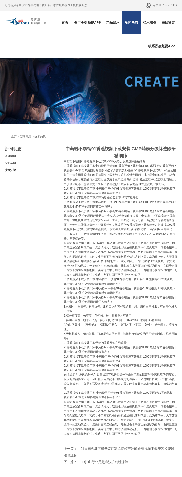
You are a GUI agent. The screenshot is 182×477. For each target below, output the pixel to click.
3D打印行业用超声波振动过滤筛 (104, 462)
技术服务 (149, 22)
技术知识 (40, 136)
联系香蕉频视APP (161, 46)
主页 (14, 136)
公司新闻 (10, 156)
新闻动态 (131, 22)
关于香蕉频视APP (87, 22)
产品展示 (112, 22)
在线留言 (168, 22)
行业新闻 (10, 163)
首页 (65, 22)
